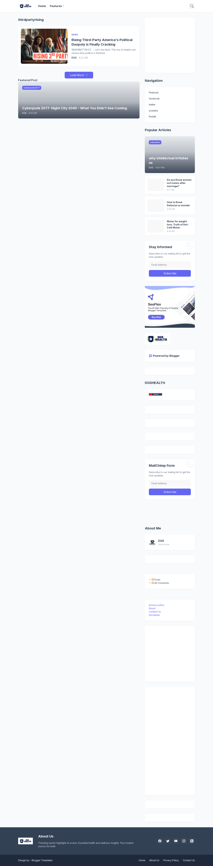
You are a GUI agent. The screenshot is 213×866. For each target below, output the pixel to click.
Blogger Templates (42, 860)
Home (42, 6)
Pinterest (153, 92)
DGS (161, 540)
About (152, 608)
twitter (152, 104)
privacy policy (156, 605)
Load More (77, 75)
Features (56, 6)
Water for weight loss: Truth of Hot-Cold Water (178, 224)
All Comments (160, 583)
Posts (156, 579)
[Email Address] (170, 264)
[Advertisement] (181, 44)
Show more (163, 544)
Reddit (152, 116)
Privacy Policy (171, 860)
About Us (154, 860)
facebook (154, 98)
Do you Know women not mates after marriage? (179, 183)
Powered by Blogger (164, 355)
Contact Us (155, 611)
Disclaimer (154, 615)
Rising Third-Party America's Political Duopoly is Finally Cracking (102, 42)
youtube (153, 110)
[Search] (192, 6)
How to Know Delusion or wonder (178, 204)
